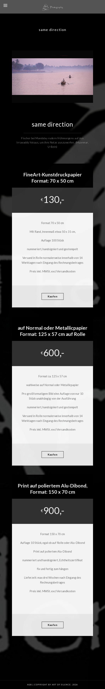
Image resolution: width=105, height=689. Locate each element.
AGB (29, 685)
